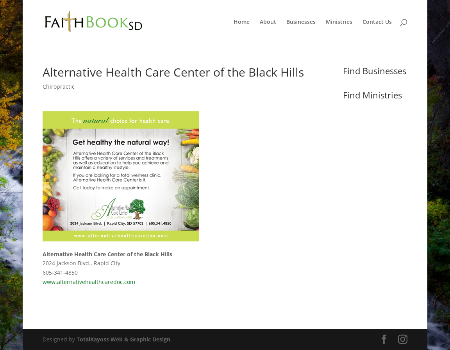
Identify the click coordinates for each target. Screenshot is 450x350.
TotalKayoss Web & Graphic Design (123, 339)
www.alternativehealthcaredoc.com (89, 282)
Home (242, 22)
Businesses (301, 22)
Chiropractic (59, 86)
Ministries (339, 22)
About (268, 22)
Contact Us (377, 22)
